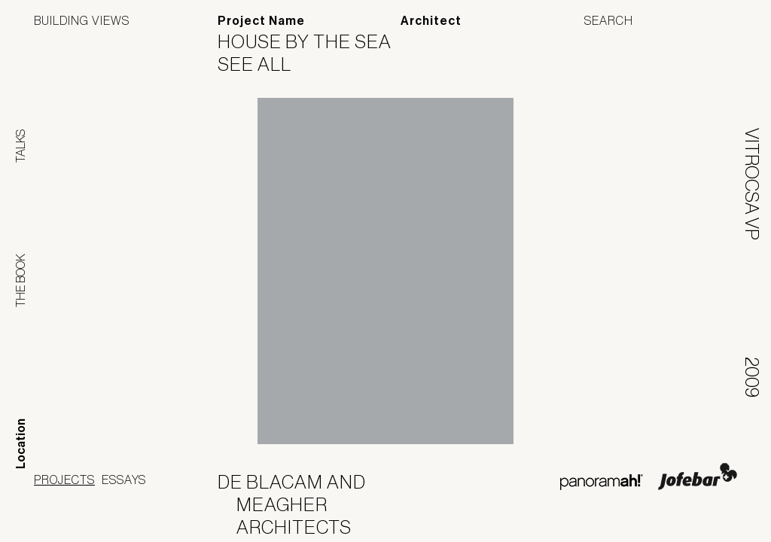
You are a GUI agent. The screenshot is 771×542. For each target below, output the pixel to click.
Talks (20, 146)
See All (263, 64)
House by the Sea (314, 41)
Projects (64, 479)
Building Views (82, 20)
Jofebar (697, 476)
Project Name (261, 21)
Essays (124, 479)
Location (21, 444)
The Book (20, 280)
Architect (431, 21)
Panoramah (601, 482)
